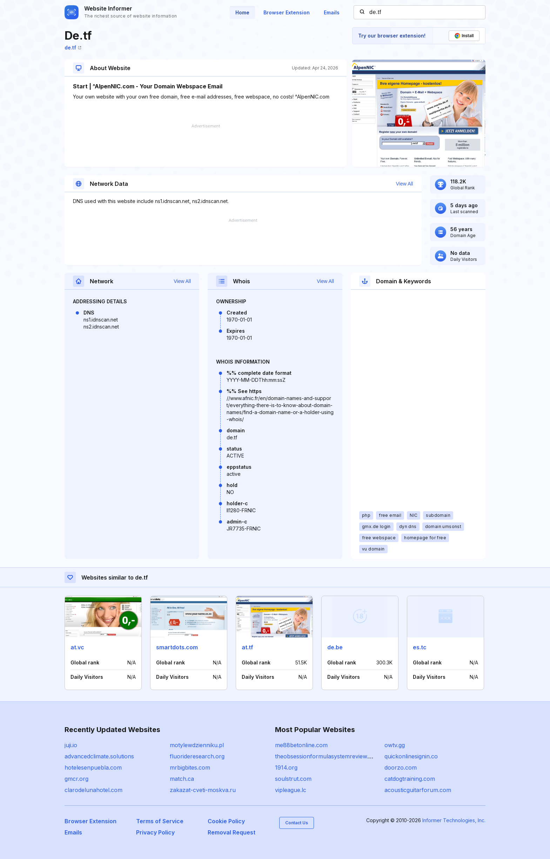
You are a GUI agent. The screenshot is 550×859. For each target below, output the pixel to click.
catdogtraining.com (409, 778)
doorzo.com (400, 767)
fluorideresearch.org (197, 756)
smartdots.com (177, 647)
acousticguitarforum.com (417, 789)
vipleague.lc (290, 789)
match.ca (182, 778)
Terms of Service (159, 821)
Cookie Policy (226, 821)
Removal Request (231, 832)
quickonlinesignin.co (411, 756)
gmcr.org (76, 778)
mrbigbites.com (190, 767)
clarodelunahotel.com (93, 789)
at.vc (77, 647)
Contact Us (296, 822)
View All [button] (404, 184)
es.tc (420, 647)
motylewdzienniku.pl (197, 745)
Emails (332, 12)
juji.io (71, 745)
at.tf (247, 647)
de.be (335, 647)
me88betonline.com (301, 745)
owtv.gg (394, 745)
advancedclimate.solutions (99, 756)
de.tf (73, 47)
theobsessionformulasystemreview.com (327, 756)
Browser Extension (286, 12)
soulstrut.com (293, 778)
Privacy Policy (155, 832)
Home (242, 12)
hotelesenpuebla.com (93, 767)
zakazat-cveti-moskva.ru (203, 789)
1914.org (286, 767)
